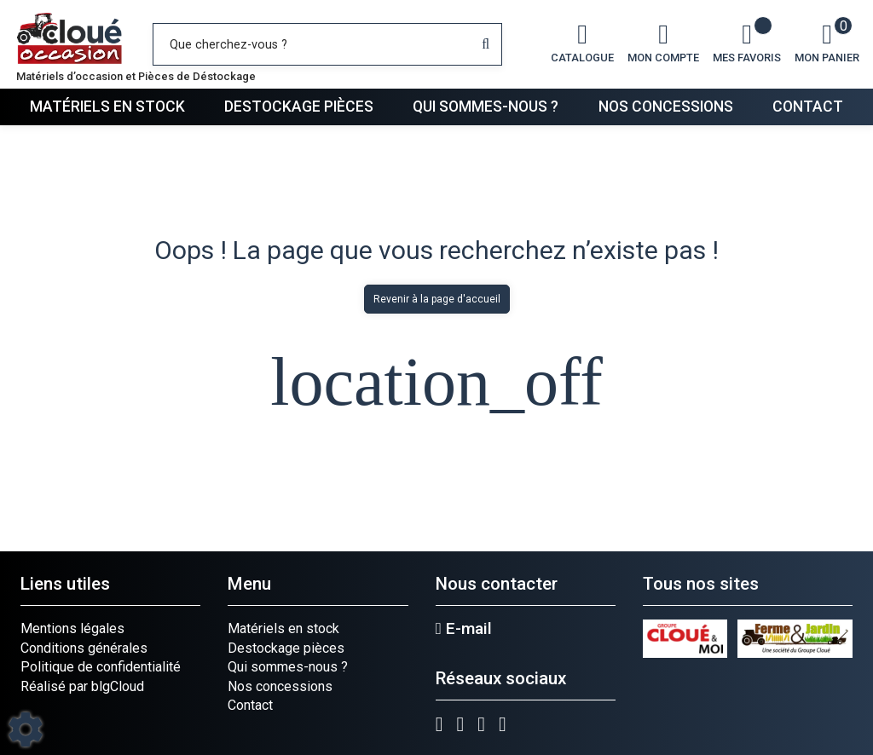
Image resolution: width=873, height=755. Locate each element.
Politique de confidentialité (100, 667)
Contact (807, 106)
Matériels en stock (107, 106)
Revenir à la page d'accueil (436, 299)
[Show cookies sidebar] (26, 729)
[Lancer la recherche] (485, 44)
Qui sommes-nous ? (485, 106)
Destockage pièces (298, 106)
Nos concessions (665, 106)
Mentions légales (72, 628)
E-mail (464, 629)
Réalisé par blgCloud (82, 686)
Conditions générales (83, 648)
